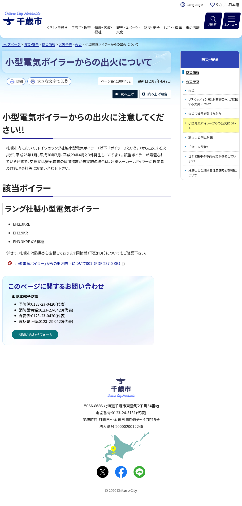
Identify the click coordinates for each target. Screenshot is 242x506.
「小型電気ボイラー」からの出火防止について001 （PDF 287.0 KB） (69, 263)
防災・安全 (31, 44)
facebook (121, 472)
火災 (78, 44)
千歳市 (22, 17)
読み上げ (127, 94)
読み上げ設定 (157, 94)
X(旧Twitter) (102, 472)
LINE (139, 472)
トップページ (11, 44)
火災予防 (65, 44)
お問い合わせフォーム (35, 334)
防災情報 (48, 44)
